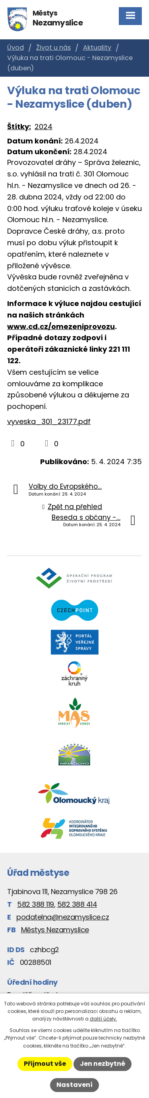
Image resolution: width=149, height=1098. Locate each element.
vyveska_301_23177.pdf (49, 421)
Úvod (15, 47)
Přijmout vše (45, 1063)
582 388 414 (77, 904)
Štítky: (19, 127)
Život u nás (53, 47)
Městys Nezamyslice (55, 930)
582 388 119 (35, 904)
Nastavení (74, 1084)
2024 (43, 127)
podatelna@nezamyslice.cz (62, 917)
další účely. (103, 1018)
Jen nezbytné (102, 1063)
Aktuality (97, 47)
